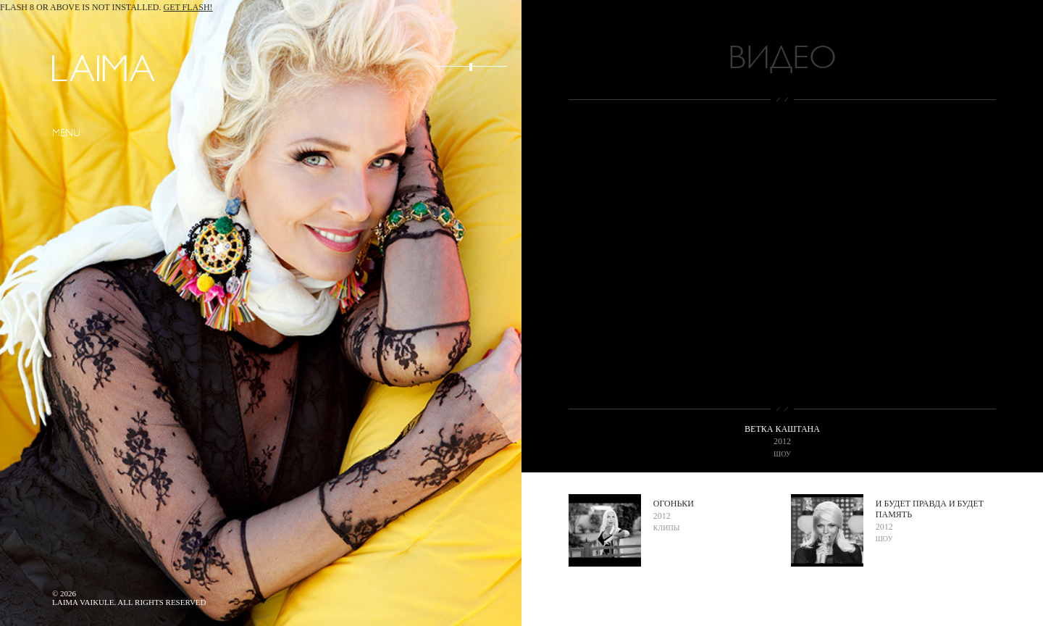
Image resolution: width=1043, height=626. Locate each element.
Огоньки (673, 503)
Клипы (666, 528)
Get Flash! (188, 7)
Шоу (782, 454)
